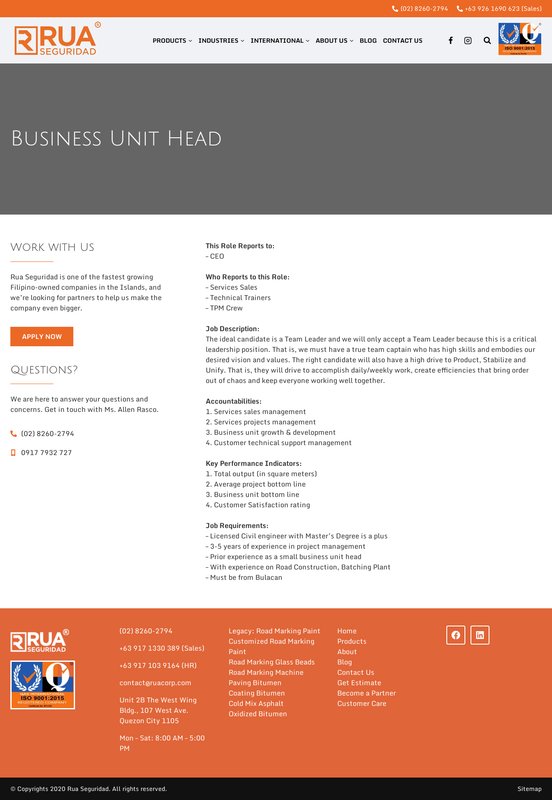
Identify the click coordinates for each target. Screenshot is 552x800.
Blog (368, 40)
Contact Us (403, 40)
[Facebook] (450, 40)
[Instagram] (468, 40)
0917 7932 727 (46, 452)
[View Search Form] (487, 40)
